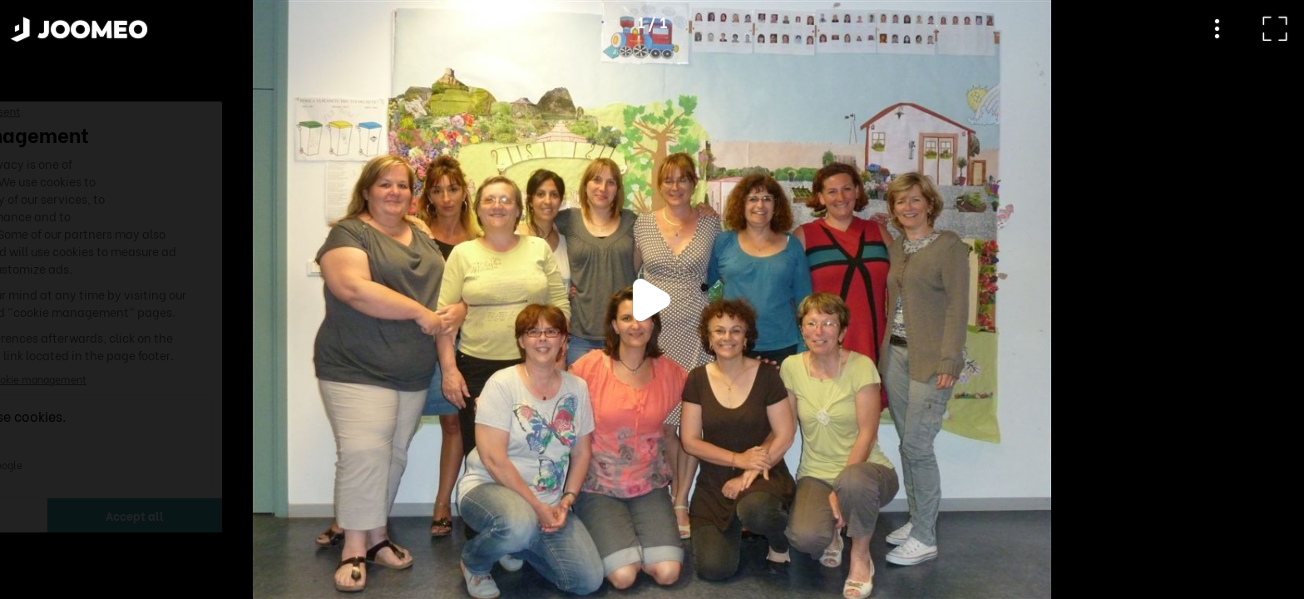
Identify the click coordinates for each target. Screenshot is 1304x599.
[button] (44, 513)
